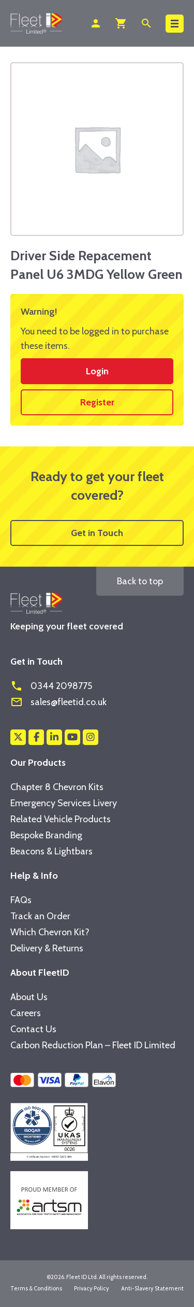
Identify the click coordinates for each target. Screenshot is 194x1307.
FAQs (21, 900)
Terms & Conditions (36, 1288)
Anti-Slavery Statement (152, 1288)
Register (97, 402)
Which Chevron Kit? (49, 932)
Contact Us (33, 1029)
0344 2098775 (51, 686)
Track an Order (40, 916)
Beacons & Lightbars (51, 851)
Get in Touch (97, 533)
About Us (29, 997)
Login (97, 371)
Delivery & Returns (46, 948)
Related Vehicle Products (60, 819)
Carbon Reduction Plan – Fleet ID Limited (92, 1045)
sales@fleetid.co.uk (58, 702)
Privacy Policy (91, 1288)
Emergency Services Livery (63, 803)
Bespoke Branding (46, 835)
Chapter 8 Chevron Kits (56, 787)
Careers (25, 1013)
